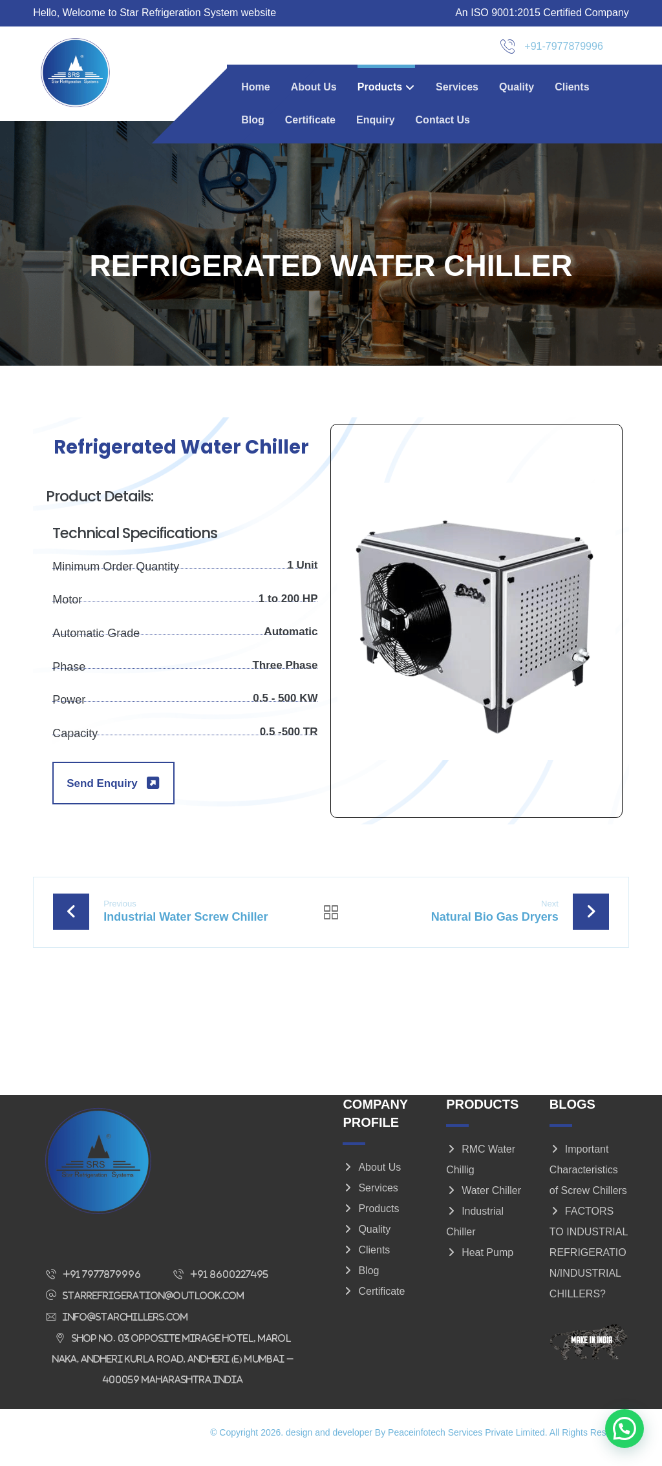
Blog (361, 1280)
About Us (372, 1177)
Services (370, 1198)
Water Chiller (483, 1200)
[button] (96, 1283)
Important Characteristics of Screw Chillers (588, 1180)
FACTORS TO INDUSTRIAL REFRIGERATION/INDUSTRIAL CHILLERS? (589, 1263)
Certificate (374, 1301)
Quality (366, 1239)
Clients (366, 1260)
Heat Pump (479, 1262)
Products (371, 1218)
